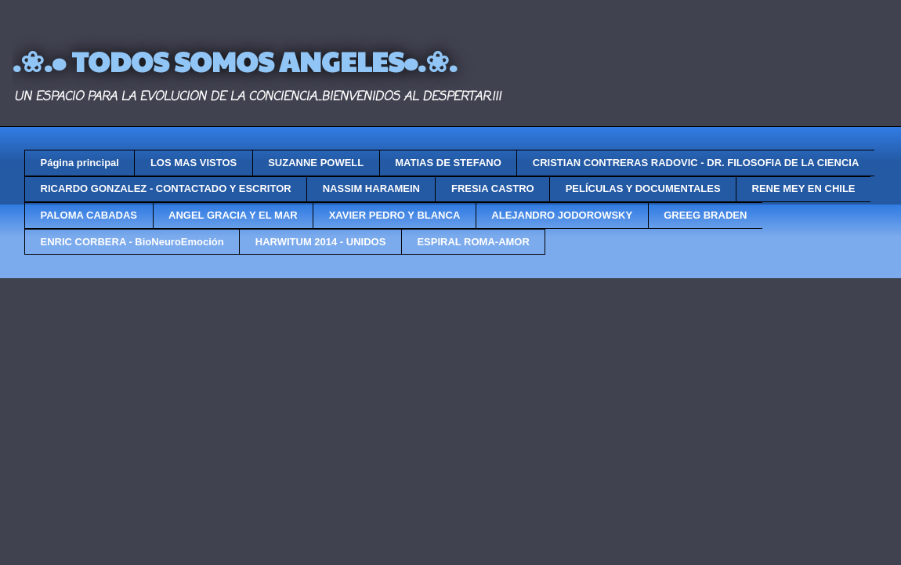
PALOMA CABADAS (89, 215)
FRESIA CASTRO (492, 188)
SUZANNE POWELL (316, 162)
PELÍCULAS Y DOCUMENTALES (643, 188)
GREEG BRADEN (705, 215)
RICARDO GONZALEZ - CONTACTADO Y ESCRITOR (166, 188)
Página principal (80, 162)
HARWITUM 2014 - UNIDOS (320, 242)
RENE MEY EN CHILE (804, 188)
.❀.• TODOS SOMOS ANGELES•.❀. (235, 60)
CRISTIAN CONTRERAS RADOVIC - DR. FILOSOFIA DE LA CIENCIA (696, 162)
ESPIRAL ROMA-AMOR (473, 242)
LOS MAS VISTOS (193, 162)
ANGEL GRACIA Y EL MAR (233, 215)
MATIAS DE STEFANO (448, 162)
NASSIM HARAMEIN (371, 188)
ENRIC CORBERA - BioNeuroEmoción (132, 242)
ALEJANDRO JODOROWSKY (561, 215)
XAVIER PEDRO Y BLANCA (395, 215)
